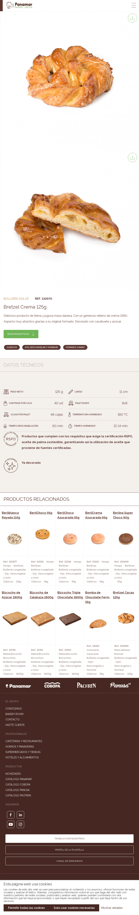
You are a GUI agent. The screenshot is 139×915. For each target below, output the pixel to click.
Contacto (12, 719)
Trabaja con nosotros (69, 838)
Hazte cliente (15, 724)
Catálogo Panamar (18, 779)
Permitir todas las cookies (26, 908)
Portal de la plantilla (69, 849)
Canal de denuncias (70, 861)
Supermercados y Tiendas (22, 752)
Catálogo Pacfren (18, 795)
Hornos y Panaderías (19, 746)
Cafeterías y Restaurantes (23, 741)
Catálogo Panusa (17, 790)
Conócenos (13, 708)
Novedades (13, 773)
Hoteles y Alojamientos (22, 757)
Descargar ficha (18, 334)
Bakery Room (14, 714)
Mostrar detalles (112, 908)
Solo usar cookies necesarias (74, 908)
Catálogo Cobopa (17, 784)
